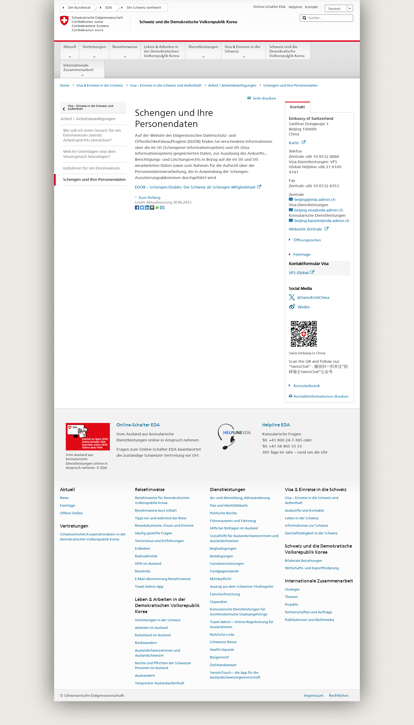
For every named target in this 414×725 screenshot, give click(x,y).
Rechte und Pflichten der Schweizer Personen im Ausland (163, 665)
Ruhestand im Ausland (153, 635)
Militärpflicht (220, 579)
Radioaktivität (146, 556)
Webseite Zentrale (308, 229)
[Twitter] (142, 207)
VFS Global (301, 272)
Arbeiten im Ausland (151, 628)
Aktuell (69, 52)
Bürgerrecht (219, 657)
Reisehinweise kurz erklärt (156, 510)
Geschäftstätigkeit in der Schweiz (311, 533)
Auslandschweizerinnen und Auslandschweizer (157, 652)
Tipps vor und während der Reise (160, 518)
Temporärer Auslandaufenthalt (159, 683)
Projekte (291, 604)
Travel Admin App (149, 587)
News (64, 498)
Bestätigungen (221, 556)
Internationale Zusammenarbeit (82, 70)
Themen (291, 597)
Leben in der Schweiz (302, 518)
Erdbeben (142, 548)
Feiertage (301, 254)
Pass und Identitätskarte (229, 505)
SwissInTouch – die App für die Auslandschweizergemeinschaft (235, 675)
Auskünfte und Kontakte (304, 510)
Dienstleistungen (203, 52)
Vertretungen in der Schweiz (158, 620)
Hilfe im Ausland (148, 564)
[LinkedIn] (147, 207)
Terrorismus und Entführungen (159, 541)
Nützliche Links (222, 635)
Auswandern (145, 675)
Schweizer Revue (223, 642)
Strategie (292, 589)
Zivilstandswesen (223, 665)
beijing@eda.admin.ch (314, 199)
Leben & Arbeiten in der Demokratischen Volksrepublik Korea (163, 52)
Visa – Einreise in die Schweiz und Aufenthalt (165, 85)
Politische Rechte (223, 513)
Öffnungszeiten (307, 240)
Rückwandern (146, 643)
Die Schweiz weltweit (144, 8)
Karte (297, 142)
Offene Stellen (71, 513)
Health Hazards (222, 650)
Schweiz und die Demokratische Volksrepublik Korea (288, 52)
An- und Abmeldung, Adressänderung (240, 498)
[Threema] (152, 207)
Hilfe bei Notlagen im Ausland (234, 528)
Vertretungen (94, 52)
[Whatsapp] (157, 207)
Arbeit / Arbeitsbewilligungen (232, 85)
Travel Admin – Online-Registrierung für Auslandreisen (242, 624)
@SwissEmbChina (313, 297)
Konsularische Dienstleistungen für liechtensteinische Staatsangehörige (238, 612)
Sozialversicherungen (227, 564)
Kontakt (295, 106)
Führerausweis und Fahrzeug (233, 521)
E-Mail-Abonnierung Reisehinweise (163, 579)
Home (64, 85)
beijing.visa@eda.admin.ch (318, 210)
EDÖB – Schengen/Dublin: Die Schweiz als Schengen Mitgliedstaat (198, 187)
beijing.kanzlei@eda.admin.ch (321, 220)
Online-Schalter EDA (138, 424)
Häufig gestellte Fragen (153, 533)
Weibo (304, 306)
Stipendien (218, 602)
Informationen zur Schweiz (306, 526)
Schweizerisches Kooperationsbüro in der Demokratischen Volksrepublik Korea (93, 536)
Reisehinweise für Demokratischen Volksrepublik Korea (162, 500)
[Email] (162, 207)
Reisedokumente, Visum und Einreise (164, 526)
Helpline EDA (276, 424)
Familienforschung (225, 594)
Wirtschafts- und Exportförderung (312, 568)
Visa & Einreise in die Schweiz (244, 52)
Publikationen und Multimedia (309, 620)
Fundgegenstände (224, 571)
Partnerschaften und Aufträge (308, 612)
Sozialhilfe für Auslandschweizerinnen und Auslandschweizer (244, 538)
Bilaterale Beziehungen (303, 561)
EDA (108, 8)
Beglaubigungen (223, 548)
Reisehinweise (125, 52)
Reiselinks (142, 571)
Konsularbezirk (306, 386)
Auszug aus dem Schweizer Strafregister (242, 587)
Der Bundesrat (79, 8)
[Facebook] (137, 207)
